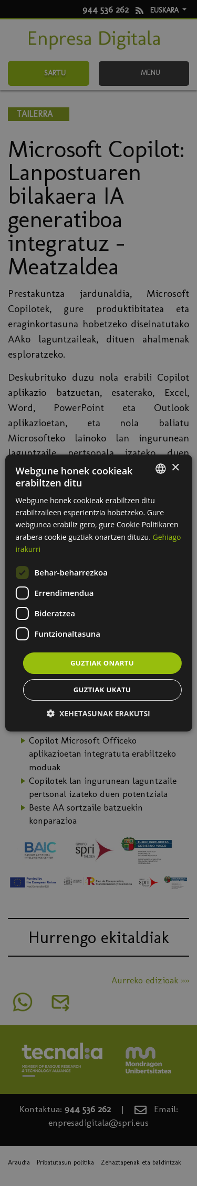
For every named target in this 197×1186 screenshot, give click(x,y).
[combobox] (160, 468)
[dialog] (98, 593)
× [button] (175, 468)
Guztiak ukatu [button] (102, 689)
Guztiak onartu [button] (102, 663)
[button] (98, 713)
